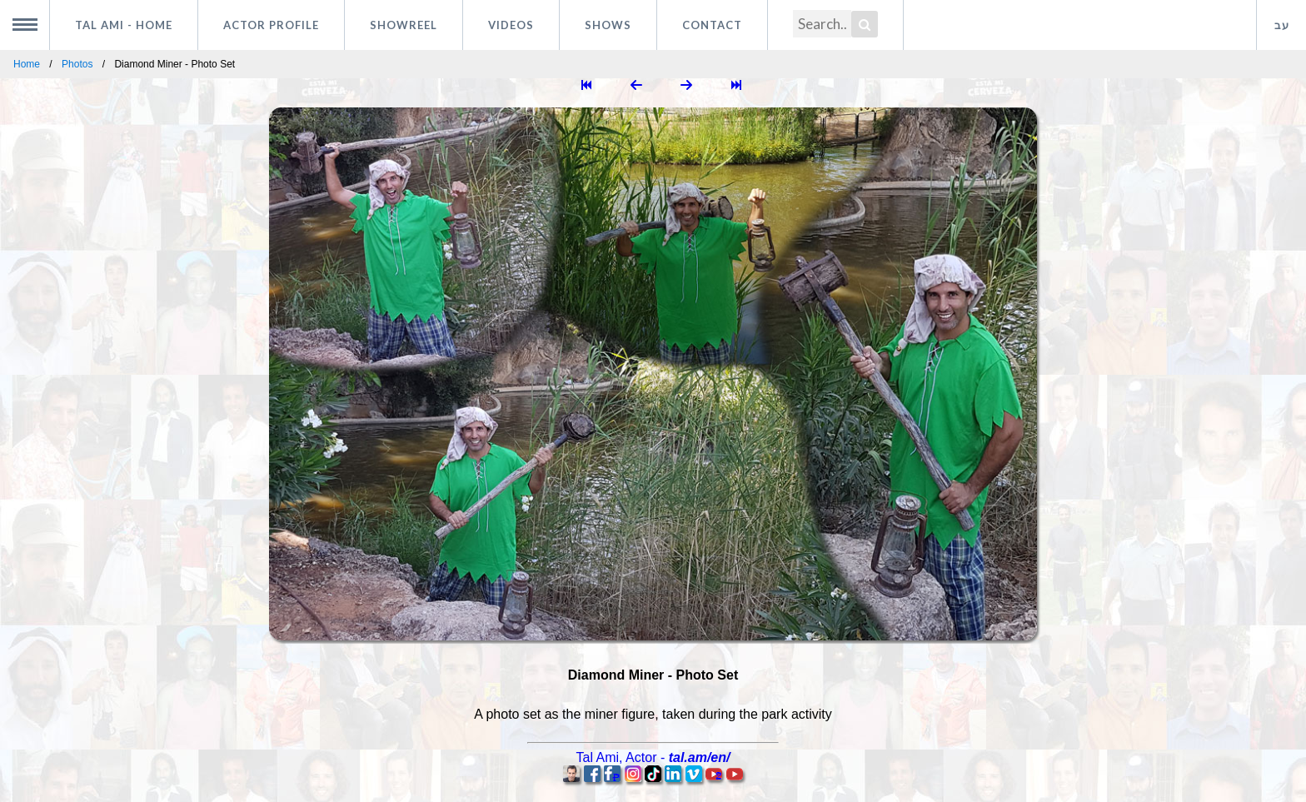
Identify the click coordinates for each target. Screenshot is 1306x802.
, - (653, 757)
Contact (712, 25)
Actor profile (271, 25)
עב (1281, 25)
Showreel (403, 25)
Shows (608, 25)
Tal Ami (123, 25)
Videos (511, 25)
